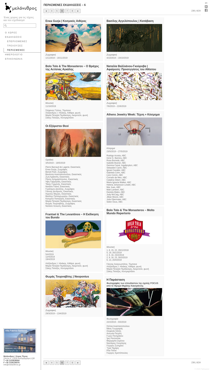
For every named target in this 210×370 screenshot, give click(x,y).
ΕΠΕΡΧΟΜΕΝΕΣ (17, 41)
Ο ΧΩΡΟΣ (11, 32)
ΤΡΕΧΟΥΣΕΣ (15, 46)
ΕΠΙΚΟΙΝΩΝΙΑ (14, 59)
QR (33, 358)
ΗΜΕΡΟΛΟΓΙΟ (14, 54)
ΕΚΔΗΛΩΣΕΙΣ (13, 37)
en (206, 3)
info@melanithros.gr (12, 365)
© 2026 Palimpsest (202, 369)
